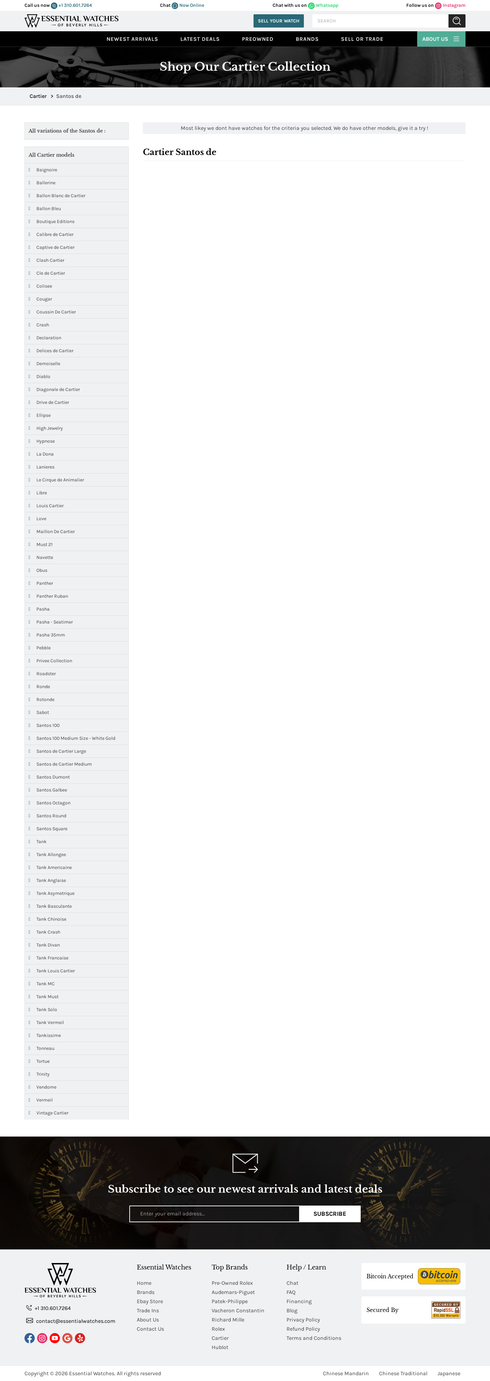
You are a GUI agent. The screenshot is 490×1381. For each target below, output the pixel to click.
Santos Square (48, 829)
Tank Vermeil (46, 1022)
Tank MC (42, 984)
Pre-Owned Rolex (232, 1283)
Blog (292, 1310)
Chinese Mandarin (346, 1373)
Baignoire (43, 170)
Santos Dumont (49, 777)
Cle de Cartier (47, 273)
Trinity (39, 1074)
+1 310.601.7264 (71, 5)
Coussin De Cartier (52, 312)
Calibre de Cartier (51, 234)
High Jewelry (46, 428)
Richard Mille (228, 1319)
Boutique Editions (52, 221)
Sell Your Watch (278, 21)
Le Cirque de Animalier (56, 480)
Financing (299, 1301)
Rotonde (41, 699)
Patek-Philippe (230, 1301)
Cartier (220, 1338)
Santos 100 (44, 725)
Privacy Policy (303, 1319)
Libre (38, 493)
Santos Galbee (48, 790)
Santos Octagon (49, 803)
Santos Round (47, 816)
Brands (307, 39)
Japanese (449, 1373)
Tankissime (45, 1035)
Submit (457, 21)
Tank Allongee (47, 854)
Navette (41, 557)
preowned (258, 39)
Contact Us (150, 1329)
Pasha (39, 609)
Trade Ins (148, 1310)
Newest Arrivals (132, 39)
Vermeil (41, 1100)
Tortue (39, 1061)
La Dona (41, 454)
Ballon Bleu (45, 208)
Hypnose (42, 441)
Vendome (42, 1087)
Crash (39, 325)
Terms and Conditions (314, 1338)
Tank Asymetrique (52, 893)
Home (144, 1283)
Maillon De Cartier (52, 531)
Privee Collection (50, 661)
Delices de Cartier (51, 351)
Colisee (40, 286)
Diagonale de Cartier (54, 389)
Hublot (220, 1347)
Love (37, 519)
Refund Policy (303, 1329)
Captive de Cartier (52, 247)
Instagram (450, 5)
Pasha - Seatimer (51, 622)
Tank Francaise (48, 958)
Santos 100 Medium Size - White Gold (72, 738)
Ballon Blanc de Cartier (57, 196)
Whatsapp (323, 5)
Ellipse (40, 415)
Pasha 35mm (47, 635)
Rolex (218, 1329)
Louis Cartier (46, 506)
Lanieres (41, 467)
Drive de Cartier (49, 402)
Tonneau (41, 1048)
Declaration (45, 338)
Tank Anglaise (47, 880)
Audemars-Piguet (233, 1292)
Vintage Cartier (48, 1113)
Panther (41, 583)
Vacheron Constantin (238, 1310)
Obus (38, 570)
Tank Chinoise (47, 919)
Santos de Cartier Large (57, 751)
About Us (441, 38)
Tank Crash (44, 932)
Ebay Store (150, 1301)
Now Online (188, 5)
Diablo (39, 376)
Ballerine (42, 183)
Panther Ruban (48, 596)
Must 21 (41, 544)
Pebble (40, 648)
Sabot (39, 712)
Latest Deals (200, 39)
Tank (38, 842)
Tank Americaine (50, 867)
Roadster (42, 674)
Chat (292, 1283)
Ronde (39, 686)
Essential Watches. (92, 1373)
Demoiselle (44, 363)
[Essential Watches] (71, 20)
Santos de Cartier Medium (60, 764)
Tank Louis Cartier (52, 971)
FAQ (291, 1292)
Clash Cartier (46, 260)
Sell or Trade (362, 39)
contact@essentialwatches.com (70, 1321)
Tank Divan (44, 945)
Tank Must (44, 997)
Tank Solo (43, 1009)
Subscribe (329, 1213)
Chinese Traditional (403, 1373)
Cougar (40, 299)
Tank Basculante (50, 906)
